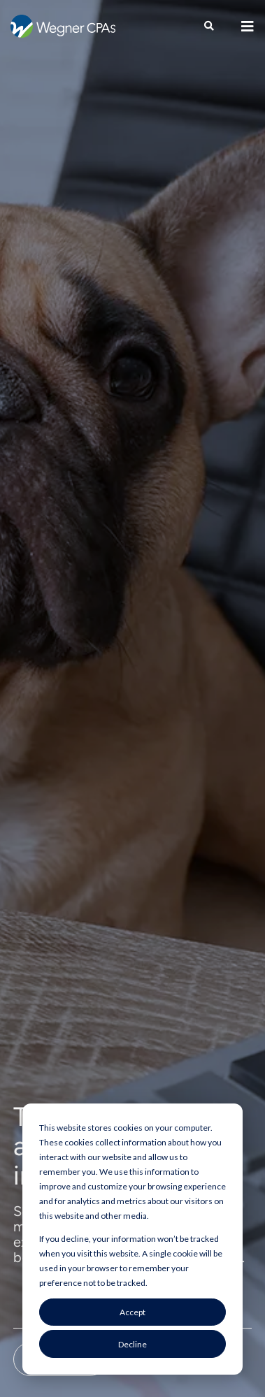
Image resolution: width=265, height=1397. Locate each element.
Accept (132, 1312)
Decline (132, 1344)
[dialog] (132, 1239)
